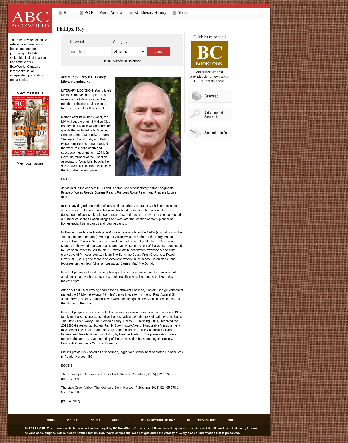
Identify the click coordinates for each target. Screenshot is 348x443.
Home (65, 12)
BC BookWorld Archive (101, 12)
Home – (54, 419)
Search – (98, 419)
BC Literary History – (205, 419)
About (180, 12)
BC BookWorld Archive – (161, 419)
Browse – (76, 419)
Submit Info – (124, 419)
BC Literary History (147, 12)
